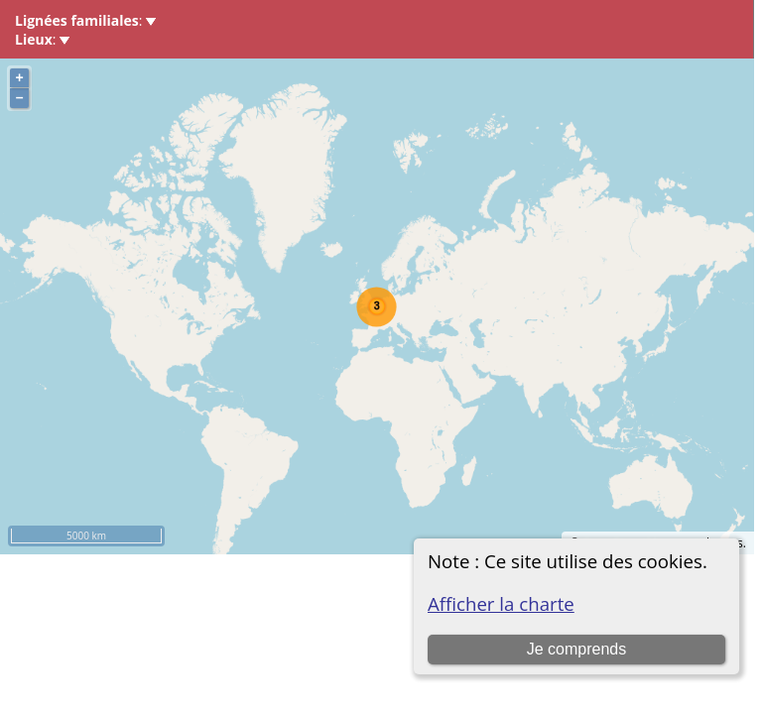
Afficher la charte (501, 603)
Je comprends (577, 649)
